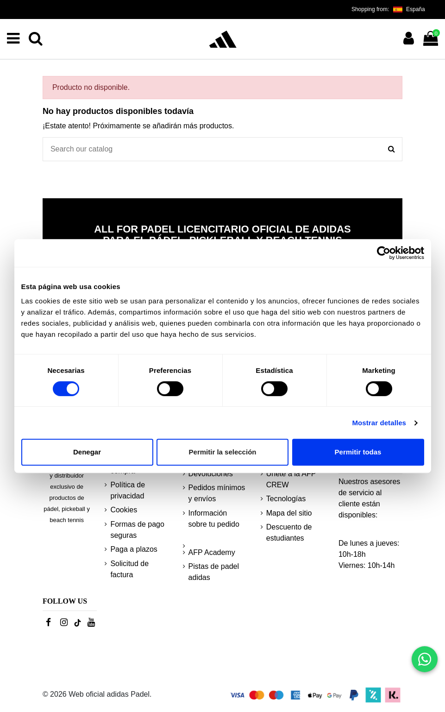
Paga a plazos (133, 549)
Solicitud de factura (129, 569)
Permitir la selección (223, 452)
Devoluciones (210, 474)
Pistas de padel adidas (213, 571)
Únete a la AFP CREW (291, 479)
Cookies (123, 510)
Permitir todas (358, 452)
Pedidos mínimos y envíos (216, 493)
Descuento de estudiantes (289, 532)
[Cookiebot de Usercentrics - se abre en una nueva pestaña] (383, 253)
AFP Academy (211, 552)
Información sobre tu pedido (213, 518)
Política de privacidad (127, 490)
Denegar (87, 452)
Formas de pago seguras (137, 529)
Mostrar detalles (379, 423)
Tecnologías (286, 499)
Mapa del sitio (289, 513)
